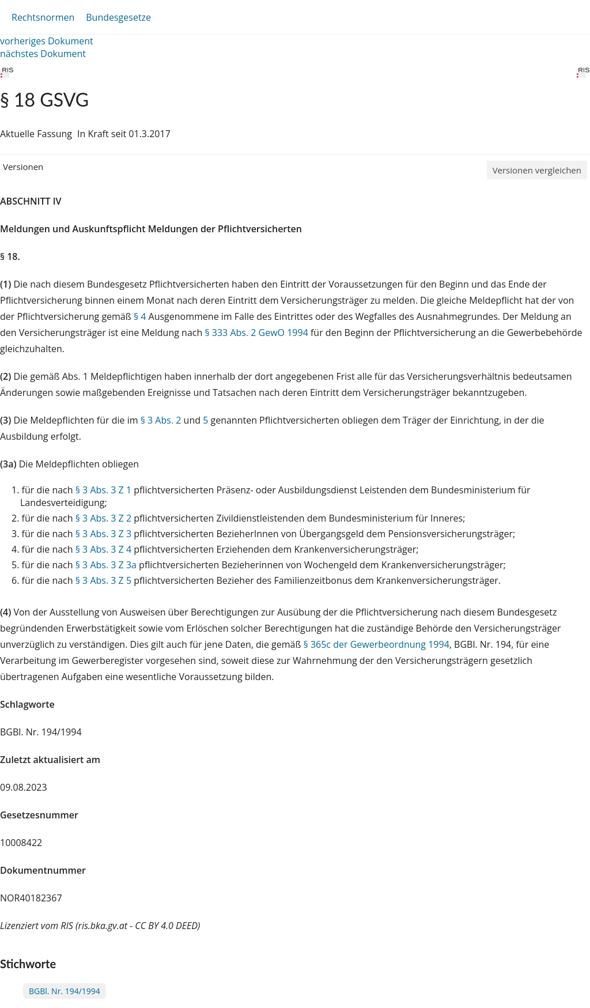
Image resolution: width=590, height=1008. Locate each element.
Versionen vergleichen (537, 170)
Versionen (23, 166)
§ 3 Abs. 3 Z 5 (103, 580)
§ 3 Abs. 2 (161, 420)
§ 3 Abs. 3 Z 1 (103, 490)
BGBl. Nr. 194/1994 (64, 991)
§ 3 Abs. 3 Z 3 (103, 533)
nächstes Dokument (43, 53)
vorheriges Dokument (46, 41)
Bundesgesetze (118, 17)
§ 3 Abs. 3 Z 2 (103, 518)
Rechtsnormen (43, 17)
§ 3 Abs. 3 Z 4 (103, 549)
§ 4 (140, 316)
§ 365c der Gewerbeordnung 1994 (376, 644)
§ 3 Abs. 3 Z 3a (106, 564)
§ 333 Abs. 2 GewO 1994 (256, 332)
